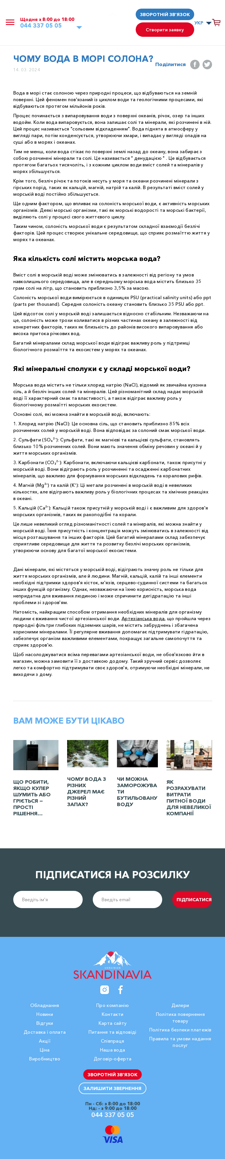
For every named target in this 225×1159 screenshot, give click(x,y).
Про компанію (112, 1005)
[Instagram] (104, 990)
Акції (44, 1041)
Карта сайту (113, 1023)
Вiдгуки (44, 1023)
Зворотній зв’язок (165, 14)
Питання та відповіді (112, 1032)
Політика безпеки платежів (180, 1030)
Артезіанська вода (143, 618)
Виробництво (44, 1059)
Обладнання (44, 1005)
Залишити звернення (112, 1088)
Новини (44, 1014)
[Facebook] (121, 990)
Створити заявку (165, 29)
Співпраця (112, 1041)
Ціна (45, 1050)
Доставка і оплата (45, 1032)
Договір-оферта (112, 1059)
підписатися (194, 899)
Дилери (180, 1005)
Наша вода (112, 1050)
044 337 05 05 (41, 25)
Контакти (113, 1014)
